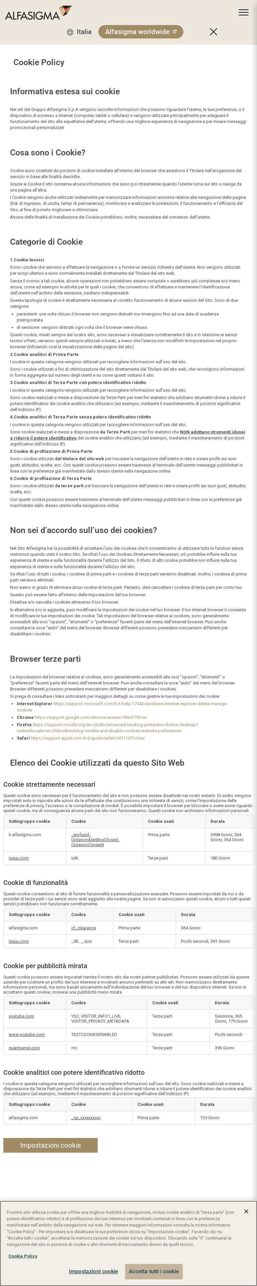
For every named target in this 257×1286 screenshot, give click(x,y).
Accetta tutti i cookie (154, 1271)
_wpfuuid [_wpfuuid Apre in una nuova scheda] (80, 834)
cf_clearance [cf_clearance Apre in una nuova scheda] (83, 927)
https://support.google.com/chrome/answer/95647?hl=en (91, 717)
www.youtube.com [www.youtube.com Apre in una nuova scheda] (27, 1034)
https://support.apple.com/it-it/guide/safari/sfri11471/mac (88, 738)
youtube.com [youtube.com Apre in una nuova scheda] (21, 1016)
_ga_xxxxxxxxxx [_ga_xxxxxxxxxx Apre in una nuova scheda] (85, 1117)
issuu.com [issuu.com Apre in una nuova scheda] (19, 858)
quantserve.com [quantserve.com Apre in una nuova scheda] (24, 1047)
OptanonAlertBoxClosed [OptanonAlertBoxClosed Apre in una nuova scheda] (95, 839)
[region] (128, 1243)
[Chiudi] (246, 1211)
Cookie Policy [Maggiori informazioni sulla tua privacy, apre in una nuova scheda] (22, 1256)
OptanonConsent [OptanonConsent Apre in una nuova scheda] (87, 844)
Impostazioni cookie (50, 1145)
